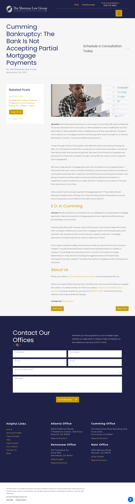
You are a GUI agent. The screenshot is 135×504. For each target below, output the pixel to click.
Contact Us (11, 450)
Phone (17, 361)
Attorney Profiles (14, 433)
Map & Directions (99, 460)
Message (19, 378)
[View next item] (19, 118)
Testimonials (88, 5)
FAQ (76, 5)
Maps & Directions (59, 438)
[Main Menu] (119, 13)
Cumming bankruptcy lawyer (81, 276)
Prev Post (57, 309)
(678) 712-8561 (97, 291)
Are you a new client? (24, 369)
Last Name (75, 352)
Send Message (67, 399)
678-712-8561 (110, 5)
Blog (8, 453)
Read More (16, 112)
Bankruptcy (68, 301)
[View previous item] (10, 118)
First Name (19, 352)
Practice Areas (12, 436)
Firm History (12, 447)
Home (9, 429)
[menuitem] (25, 429)
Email (72, 361)
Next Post (122, 309)
